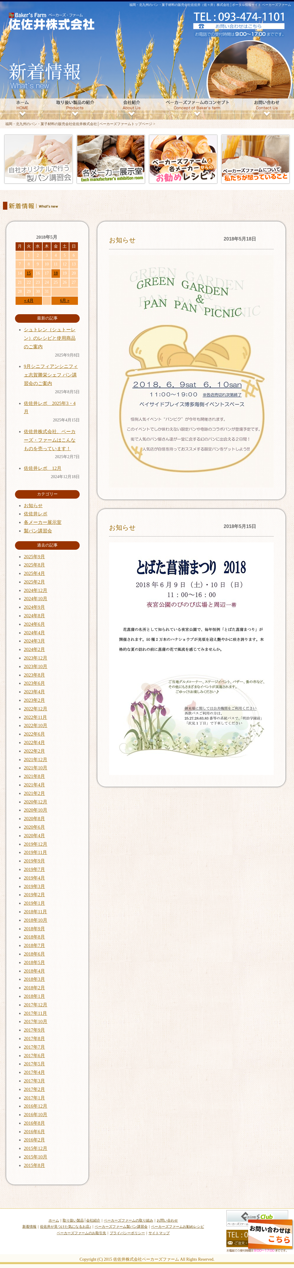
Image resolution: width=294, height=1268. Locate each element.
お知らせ (122, 240)
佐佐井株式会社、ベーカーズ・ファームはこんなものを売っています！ (50, 440)
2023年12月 (35, 657)
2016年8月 (34, 1123)
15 (29, 273)
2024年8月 (34, 615)
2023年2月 (34, 700)
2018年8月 (34, 936)
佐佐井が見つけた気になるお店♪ (65, 1227)
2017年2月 (34, 1089)
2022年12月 (35, 708)
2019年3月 (34, 886)
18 (56, 273)
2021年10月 (35, 767)
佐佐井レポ (35, 513)
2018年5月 (34, 962)
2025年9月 (34, 556)
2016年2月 (34, 1139)
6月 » (64, 300)
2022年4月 (34, 742)
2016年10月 (35, 1114)
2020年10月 (35, 810)
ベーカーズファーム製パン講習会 (121, 1227)
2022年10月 (35, 725)
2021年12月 (35, 759)
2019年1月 (34, 903)
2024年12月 (35, 590)
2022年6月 (34, 733)
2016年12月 (35, 1106)
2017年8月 (34, 1038)
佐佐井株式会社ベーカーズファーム (146, 1259)
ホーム (54, 1220)
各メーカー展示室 (42, 522)
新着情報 (29, 1227)
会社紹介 (93, 1220)
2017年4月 (34, 1072)
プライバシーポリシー (127, 1233)
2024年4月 (34, 632)
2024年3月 (34, 640)
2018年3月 (34, 979)
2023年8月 (34, 674)
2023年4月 (34, 691)
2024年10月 (35, 598)
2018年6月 (34, 953)
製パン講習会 (38, 530)
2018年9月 (34, 928)
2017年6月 (34, 1055)
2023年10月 (35, 666)
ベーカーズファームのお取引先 (81, 1233)
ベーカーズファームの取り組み (128, 1220)
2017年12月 (35, 1004)
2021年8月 (34, 776)
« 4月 (29, 300)
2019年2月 (34, 894)
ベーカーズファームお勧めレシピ (177, 1227)
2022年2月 (34, 751)
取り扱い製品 (73, 1220)
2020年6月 (34, 827)
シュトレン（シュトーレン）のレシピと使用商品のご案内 (50, 338)
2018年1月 (34, 996)
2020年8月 (34, 818)
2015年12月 (35, 1148)
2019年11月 (35, 852)
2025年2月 (34, 581)
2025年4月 (34, 573)
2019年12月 (35, 844)
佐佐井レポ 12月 (42, 468)
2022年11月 (35, 717)
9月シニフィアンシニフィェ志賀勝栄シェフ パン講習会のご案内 (51, 375)
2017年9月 (34, 1029)
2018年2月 (34, 987)
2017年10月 (35, 1021)
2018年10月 (35, 920)
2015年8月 (34, 1165)
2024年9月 (34, 607)
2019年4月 (34, 877)
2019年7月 (34, 869)
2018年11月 (35, 911)
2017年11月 (35, 1013)
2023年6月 (34, 683)
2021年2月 (34, 793)
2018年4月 (34, 970)
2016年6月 (34, 1131)
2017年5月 (34, 1063)
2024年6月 (34, 624)
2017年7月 (34, 1047)
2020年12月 (35, 801)
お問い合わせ (167, 1220)
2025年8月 (34, 564)
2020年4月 (34, 835)
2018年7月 (34, 945)
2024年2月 (34, 649)
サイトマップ (159, 1233)
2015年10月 (35, 1156)
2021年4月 (34, 784)
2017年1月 (34, 1097)
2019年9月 (34, 860)
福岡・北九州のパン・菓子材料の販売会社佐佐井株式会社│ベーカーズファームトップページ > (80, 124)
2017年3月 (34, 1080)
